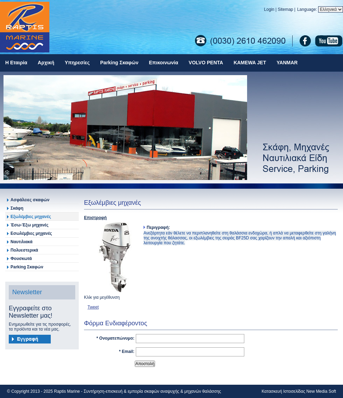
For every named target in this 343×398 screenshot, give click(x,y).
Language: (307, 9)
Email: (128, 351)
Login (269, 9)
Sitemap (285, 9)
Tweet (93, 307)
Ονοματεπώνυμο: (116, 338)
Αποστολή (144, 363)
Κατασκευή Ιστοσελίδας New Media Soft (299, 391)
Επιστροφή (95, 217)
